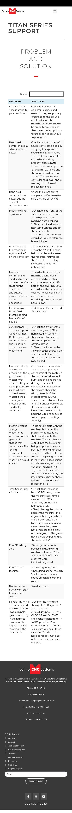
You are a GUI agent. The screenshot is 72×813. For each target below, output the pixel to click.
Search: (24, 93)
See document (39, 586)
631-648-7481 (39, 688)
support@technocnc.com (42, 700)
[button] (55, 11)
